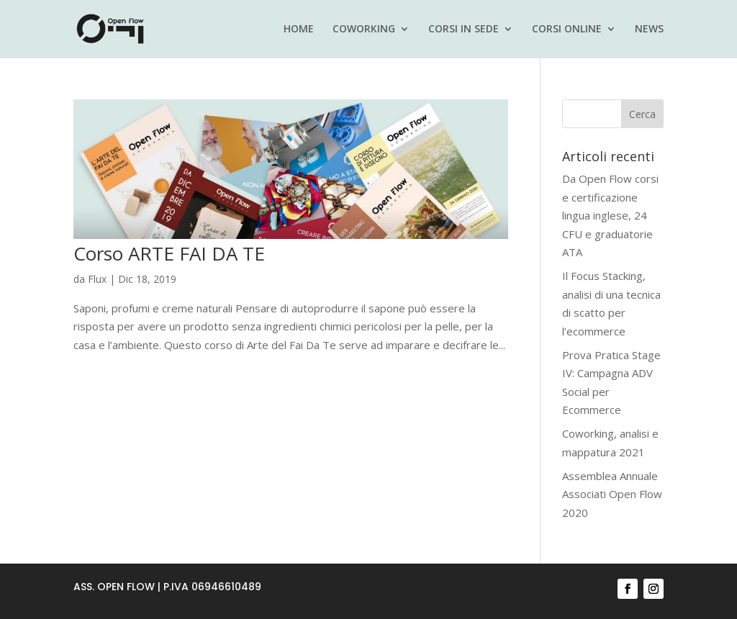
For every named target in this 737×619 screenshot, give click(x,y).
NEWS (649, 29)
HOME (299, 29)
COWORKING (364, 29)
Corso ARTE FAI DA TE (169, 253)
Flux (97, 279)
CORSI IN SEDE (463, 29)
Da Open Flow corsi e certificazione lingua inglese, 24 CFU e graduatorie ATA (610, 215)
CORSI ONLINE (567, 29)
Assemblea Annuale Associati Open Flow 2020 (612, 494)
